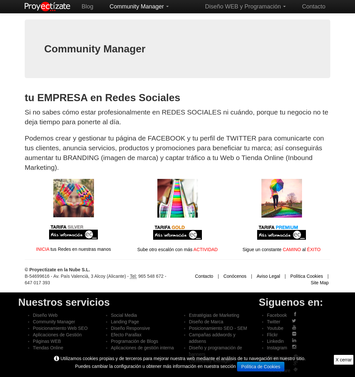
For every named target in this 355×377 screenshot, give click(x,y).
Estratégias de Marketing (214, 315)
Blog (87, 6)
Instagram (277, 347)
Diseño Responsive (130, 328)
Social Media (124, 315)
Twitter (273, 321)
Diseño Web (45, 315)
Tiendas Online (48, 347)
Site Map (320, 282)
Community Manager (139, 6)
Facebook (277, 315)
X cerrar (343, 359)
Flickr (272, 334)
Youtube (275, 328)
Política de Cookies (260, 366)
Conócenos (234, 276)
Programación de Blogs (134, 341)
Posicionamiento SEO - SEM (218, 328)
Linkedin (275, 341)
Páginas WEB (47, 341)
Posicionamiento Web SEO (60, 328)
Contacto (313, 6)
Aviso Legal (268, 276)
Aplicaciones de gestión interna (142, 347)
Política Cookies (306, 276)
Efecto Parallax (126, 334)
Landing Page (125, 321)
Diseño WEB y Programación (245, 6)
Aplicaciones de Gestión (57, 334)
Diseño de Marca (206, 321)
